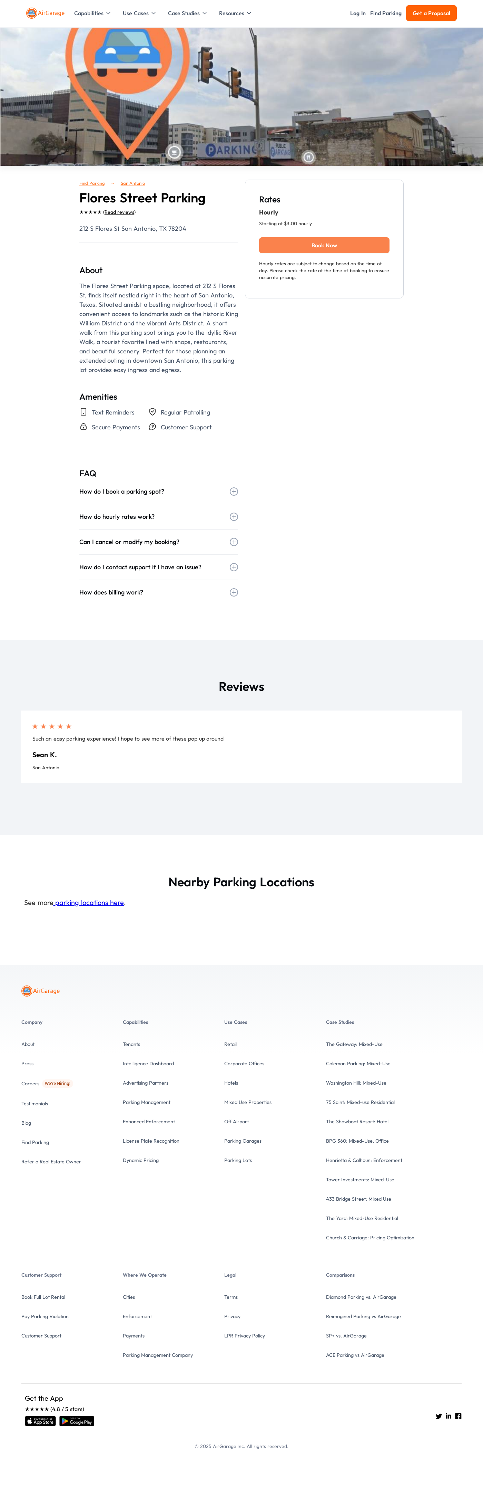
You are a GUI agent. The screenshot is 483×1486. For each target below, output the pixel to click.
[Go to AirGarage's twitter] (438, 1416)
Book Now (324, 245)
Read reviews (119, 212)
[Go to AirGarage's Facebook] (458, 1416)
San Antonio (133, 183)
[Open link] (40, 1421)
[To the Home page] (46, 13)
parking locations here (88, 902)
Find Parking (92, 183)
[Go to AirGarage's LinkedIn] (448, 1416)
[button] (93, 13)
